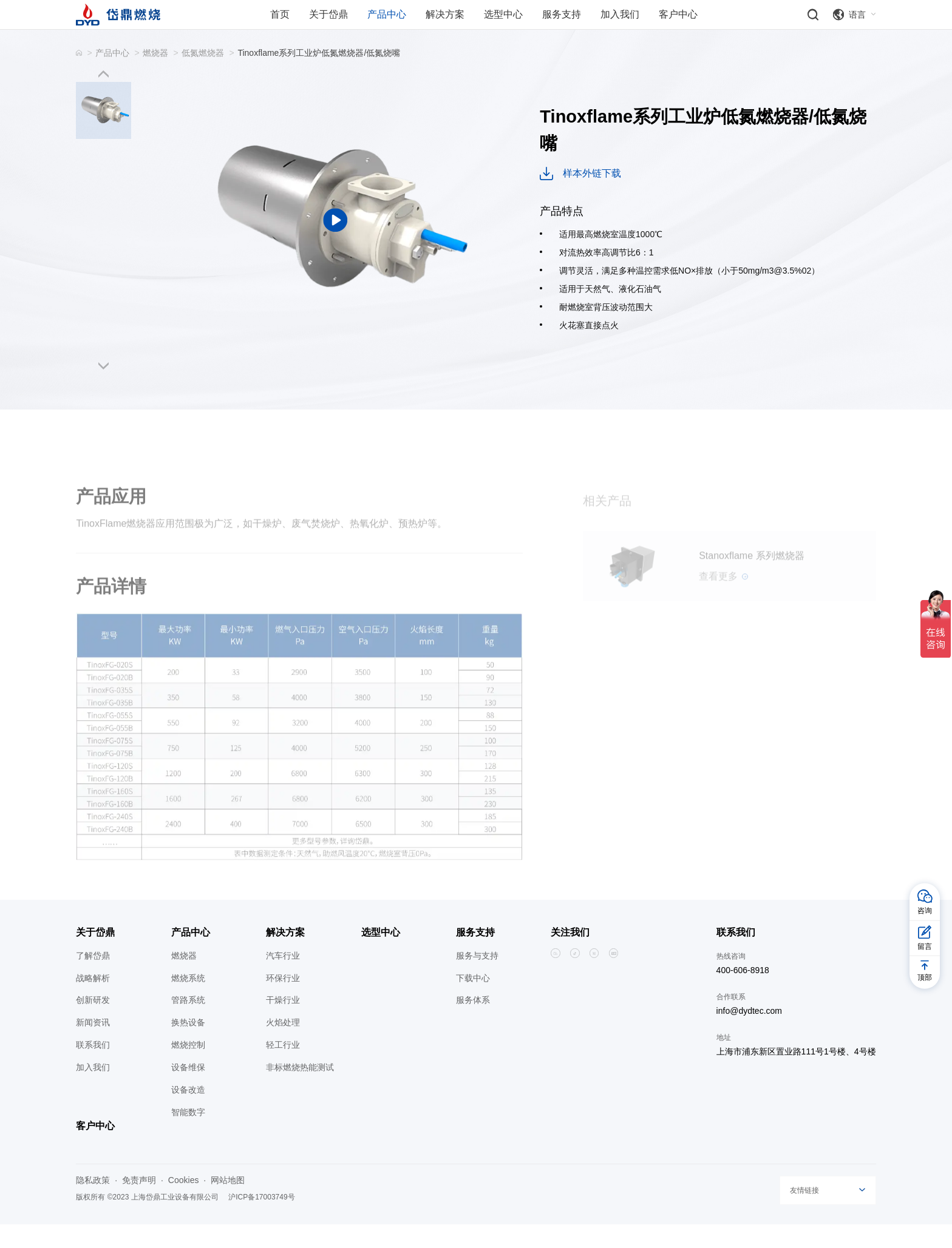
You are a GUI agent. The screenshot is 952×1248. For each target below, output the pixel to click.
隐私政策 (93, 1204)
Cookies (183, 1204)
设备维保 (188, 1091)
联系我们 (93, 1069)
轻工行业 (283, 1069)
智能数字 (188, 1136)
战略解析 (93, 1002)
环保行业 (283, 1002)
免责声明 (139, 1204)
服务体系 (473, 1024)
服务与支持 (477, 979)
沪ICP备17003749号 (261, 1221)
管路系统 (188, 1024)
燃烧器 (155, 76)
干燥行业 (283, 1024)
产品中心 (112, 76)
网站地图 (228, 1204)
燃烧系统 (188, 1002)
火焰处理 (283, 1046)
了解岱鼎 (93, 979)
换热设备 (188, 1046)
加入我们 (93, 1091)
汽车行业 (283, 979)
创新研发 (93, 1024)
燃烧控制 (188, 1069)
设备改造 (188, 1113)
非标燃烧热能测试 (300, 1091)
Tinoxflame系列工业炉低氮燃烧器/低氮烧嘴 (318, 76)
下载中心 (473, 1002)
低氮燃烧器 (203, 76)
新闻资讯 (93, 1046)
